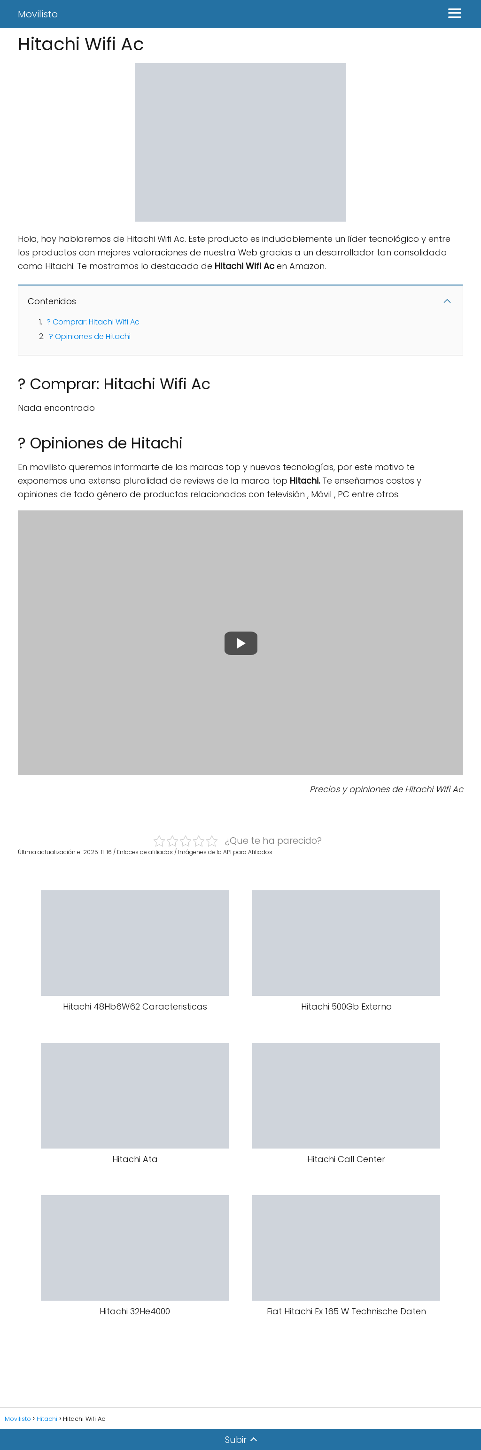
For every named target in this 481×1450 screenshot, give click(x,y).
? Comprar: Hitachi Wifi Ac (93, 321)
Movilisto (38, 14)
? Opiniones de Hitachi (90, 336)
